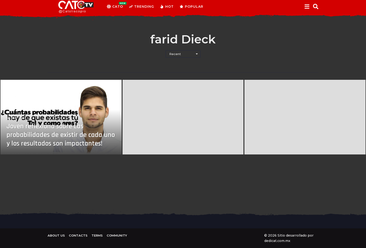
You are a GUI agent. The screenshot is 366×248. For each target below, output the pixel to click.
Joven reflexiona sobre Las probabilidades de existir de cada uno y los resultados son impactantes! (55, 131)
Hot (167, 6)
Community (117, 235)
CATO (115, 6)
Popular (191, 6)
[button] (307, 6)
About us (56, 235)
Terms (97, 235)
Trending (141, 6)
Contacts (78, 235)
